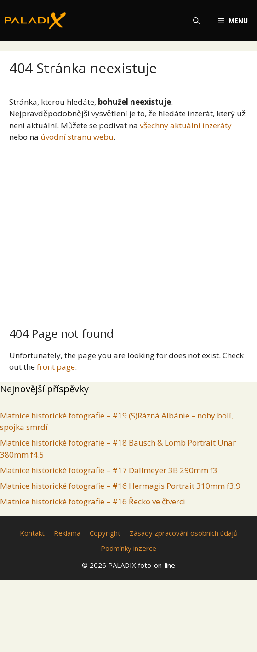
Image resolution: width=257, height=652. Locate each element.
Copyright (105, 533)
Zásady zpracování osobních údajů (184, 533)
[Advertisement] (128, 230)
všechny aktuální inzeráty (186, 125)
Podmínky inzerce (128, 548)
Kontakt (32, 533)
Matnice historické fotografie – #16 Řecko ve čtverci (92, 501)
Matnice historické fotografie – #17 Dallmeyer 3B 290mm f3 (108, 470)
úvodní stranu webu (77, 137)
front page (56, 366)
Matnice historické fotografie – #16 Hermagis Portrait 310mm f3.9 (120, 485)
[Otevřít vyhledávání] (196, 20)
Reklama (67, 533)
